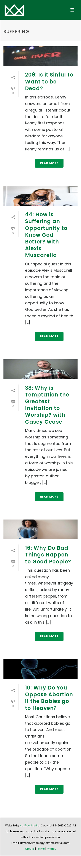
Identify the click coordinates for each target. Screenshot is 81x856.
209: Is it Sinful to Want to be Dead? (49, 81)
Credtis (30, 849)
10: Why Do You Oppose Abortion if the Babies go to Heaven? (49, 698)
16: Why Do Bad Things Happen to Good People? (48, 554)
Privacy (51, 849)
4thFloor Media (30, 825)
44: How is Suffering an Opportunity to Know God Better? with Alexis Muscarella (46, 235)
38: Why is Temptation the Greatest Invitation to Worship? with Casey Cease (47, 404)
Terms (41, 849)
